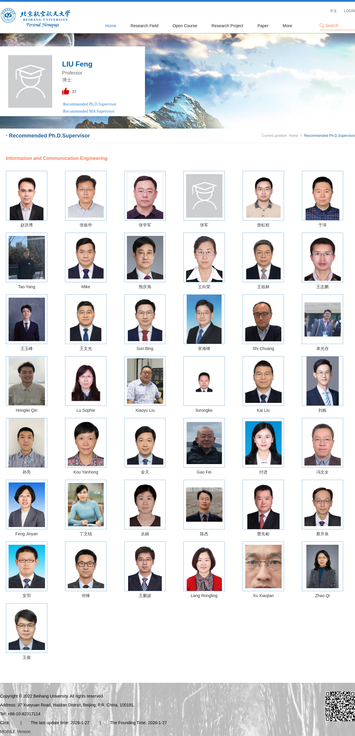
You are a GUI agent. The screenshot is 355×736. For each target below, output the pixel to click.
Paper (262, 25)
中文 (333, 11)
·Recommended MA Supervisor (88, 111)
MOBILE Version (15, 731)
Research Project (227, 25)
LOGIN (349, 11)
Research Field (144, 25)
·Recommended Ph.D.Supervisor (89, 104)
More (287, 25)
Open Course (185, 25)
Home (110, 25)
